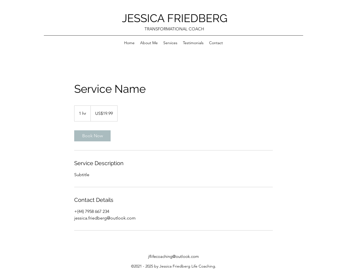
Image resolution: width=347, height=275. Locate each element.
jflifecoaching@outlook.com (173, 256)
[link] (92, 135)
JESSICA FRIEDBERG (175, 18)
